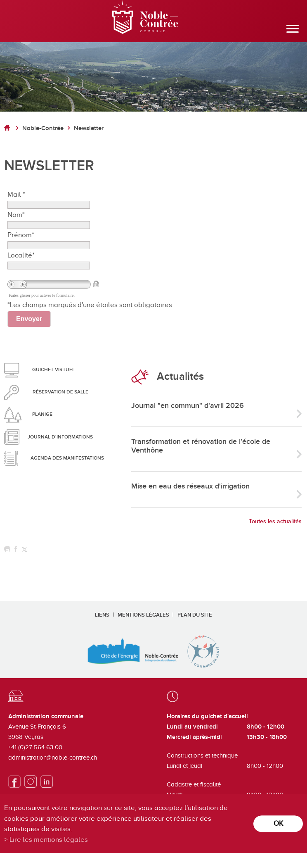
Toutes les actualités (275, 521)
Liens (102, 615)
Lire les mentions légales (48, 839)
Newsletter (89, 128)
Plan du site (194, 615)
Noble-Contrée (43, 128)
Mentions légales (143, 615)
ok (278, 823)
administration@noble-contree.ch (52, 757)
